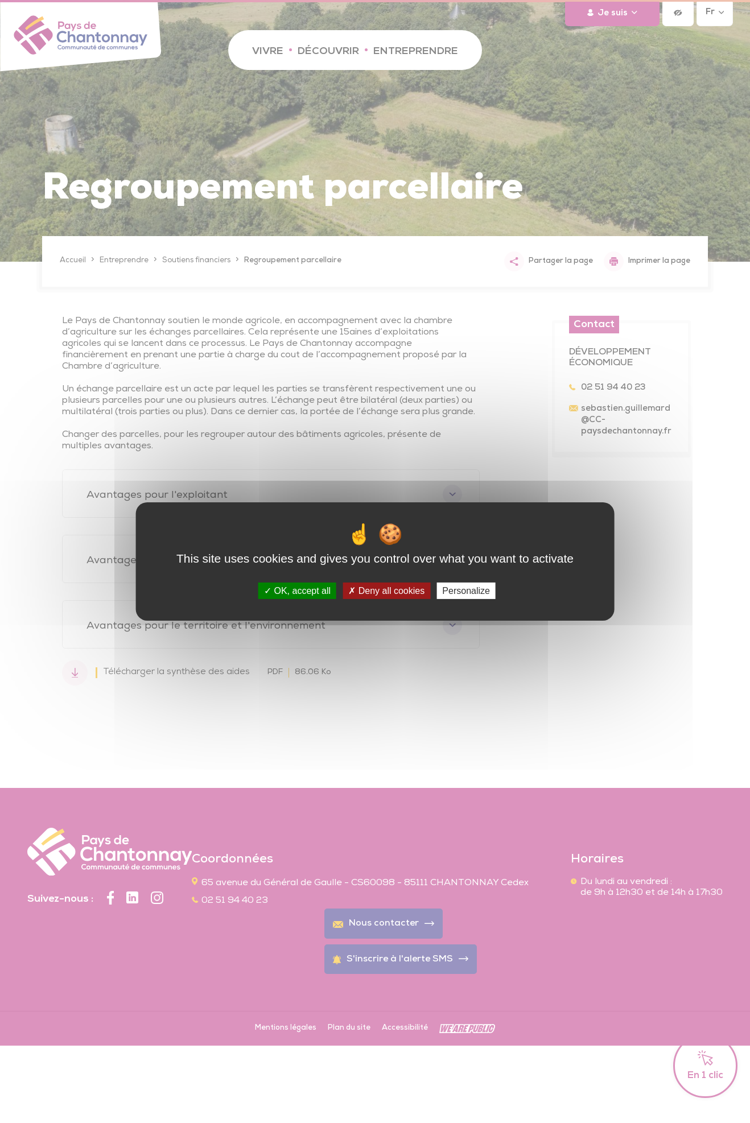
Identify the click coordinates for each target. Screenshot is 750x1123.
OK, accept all (297, 591)
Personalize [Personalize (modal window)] (466, 591)
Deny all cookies (386, 591)
